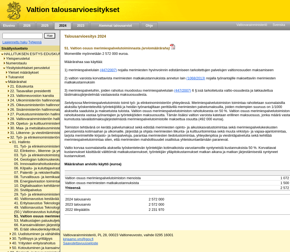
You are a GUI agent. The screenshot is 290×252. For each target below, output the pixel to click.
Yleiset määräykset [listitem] (22, 72)
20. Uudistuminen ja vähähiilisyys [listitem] (37, 234)
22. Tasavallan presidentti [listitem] (29, 91)
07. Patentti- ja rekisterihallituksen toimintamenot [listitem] (51, 172)
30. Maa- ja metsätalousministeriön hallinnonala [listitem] (47, 128)
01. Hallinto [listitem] (19, 142)
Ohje (149, 26)
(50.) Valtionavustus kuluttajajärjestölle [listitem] (43, 212)
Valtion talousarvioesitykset (72, 9)
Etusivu (9, 26)
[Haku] (22, 36)
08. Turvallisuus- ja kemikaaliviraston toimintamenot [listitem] (54, 177)
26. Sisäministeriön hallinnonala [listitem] (34, 109)
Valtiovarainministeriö (251, 25)
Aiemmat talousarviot (115, 26)
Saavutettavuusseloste (80, 243)
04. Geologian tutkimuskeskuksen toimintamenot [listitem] (51, 159)
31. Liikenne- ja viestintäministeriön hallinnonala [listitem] (47, 133)
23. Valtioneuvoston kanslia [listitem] (30, 96)
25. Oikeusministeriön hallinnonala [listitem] (36, 105)
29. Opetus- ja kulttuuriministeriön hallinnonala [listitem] (45, 123)
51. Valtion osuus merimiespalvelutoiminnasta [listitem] (52, 216)
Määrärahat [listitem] (16, 82)
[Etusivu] (12, 10)
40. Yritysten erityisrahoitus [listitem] (32, 243)
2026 (26, 26)
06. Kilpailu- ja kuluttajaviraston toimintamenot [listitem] (49, 168)
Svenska (279, 25)
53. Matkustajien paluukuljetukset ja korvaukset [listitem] (50, 220)
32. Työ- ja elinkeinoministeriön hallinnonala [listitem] (43, 137)
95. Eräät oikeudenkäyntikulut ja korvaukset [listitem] (47, 229)
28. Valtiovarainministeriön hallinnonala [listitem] (40, 119)
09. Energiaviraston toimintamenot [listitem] (40, 181)
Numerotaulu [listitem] (15, 63)
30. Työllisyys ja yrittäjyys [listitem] (30, 238)
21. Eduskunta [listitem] (20, 86)
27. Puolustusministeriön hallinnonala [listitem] (38, 114)
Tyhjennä (35, 42)
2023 (80, 26)
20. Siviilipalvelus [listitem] (26, 190)
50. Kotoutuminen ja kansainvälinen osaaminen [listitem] (48, 248)
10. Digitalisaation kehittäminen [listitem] (37, 186)
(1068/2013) (195, 78)
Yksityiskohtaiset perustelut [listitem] (26, 68)
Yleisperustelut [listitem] (16, 58)
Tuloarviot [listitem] (14, 77)
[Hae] (49, 35)
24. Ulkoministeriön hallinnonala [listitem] (34, 100)
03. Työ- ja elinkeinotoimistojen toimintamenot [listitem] (49, 155)
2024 (62, 26)
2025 (44, 26)
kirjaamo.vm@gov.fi (78, 239)
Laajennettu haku (14, 42)
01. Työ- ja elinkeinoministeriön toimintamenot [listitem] (49, 146)
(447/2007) (108, 70)
